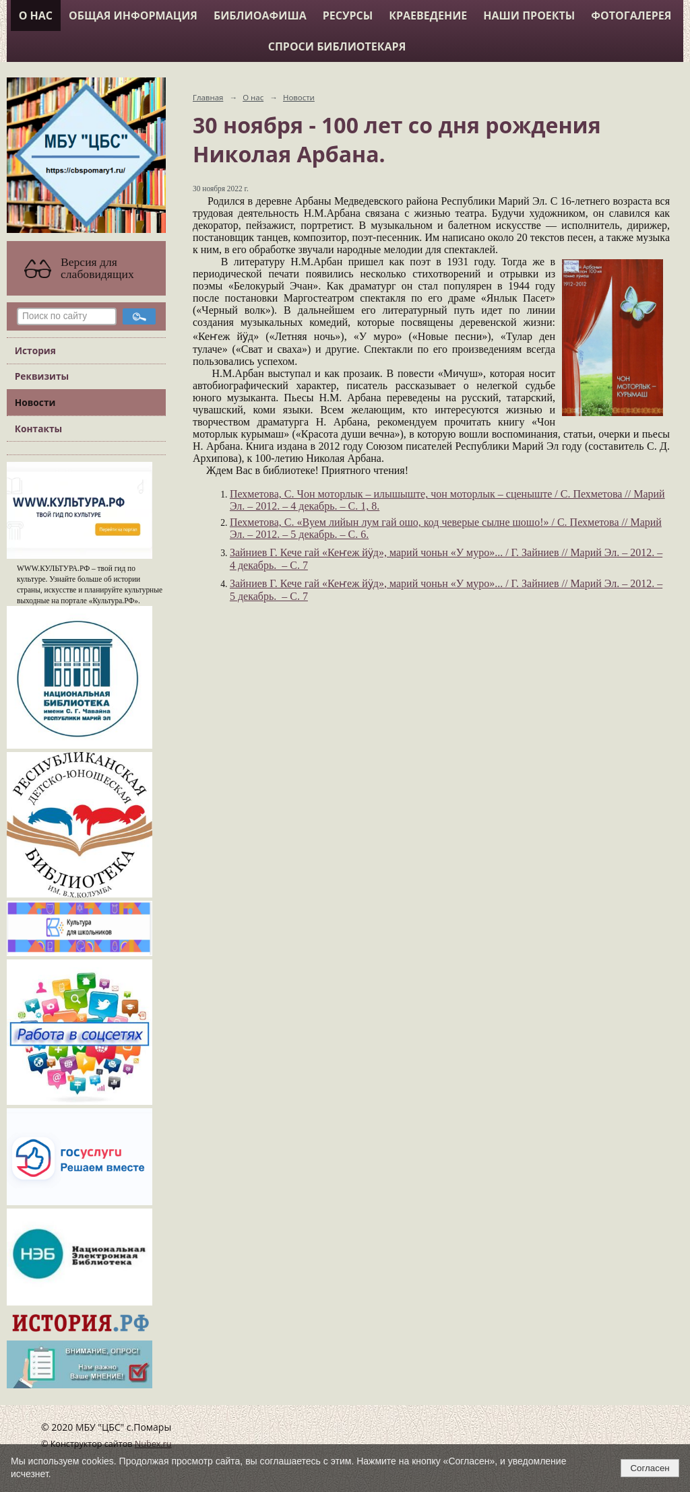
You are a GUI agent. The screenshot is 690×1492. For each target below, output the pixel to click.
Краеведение (428, 15)
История (35, 350)
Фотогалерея (631, 15)
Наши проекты (529, 15)
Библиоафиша (260, 15)
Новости (35, 402)
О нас (36, 15)
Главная (208, 97)
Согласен (649, 1468)
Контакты (38, 428)
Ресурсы (348, 15)
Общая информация (133, 15)
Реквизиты (42, 376)
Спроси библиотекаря (337, 46)
